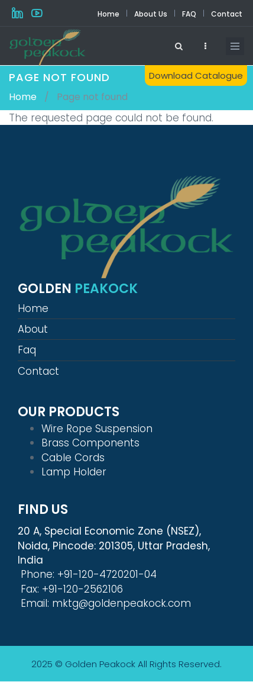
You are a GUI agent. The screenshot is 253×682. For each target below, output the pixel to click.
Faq (27, 350)
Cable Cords (73, 458)
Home (108, 14)
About (33, 329)
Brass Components (90, 443)
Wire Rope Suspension (97, 429)
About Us (150, 14)
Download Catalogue (196, 75)
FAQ (189, 14)
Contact (226, 14)
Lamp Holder (73, 472)
